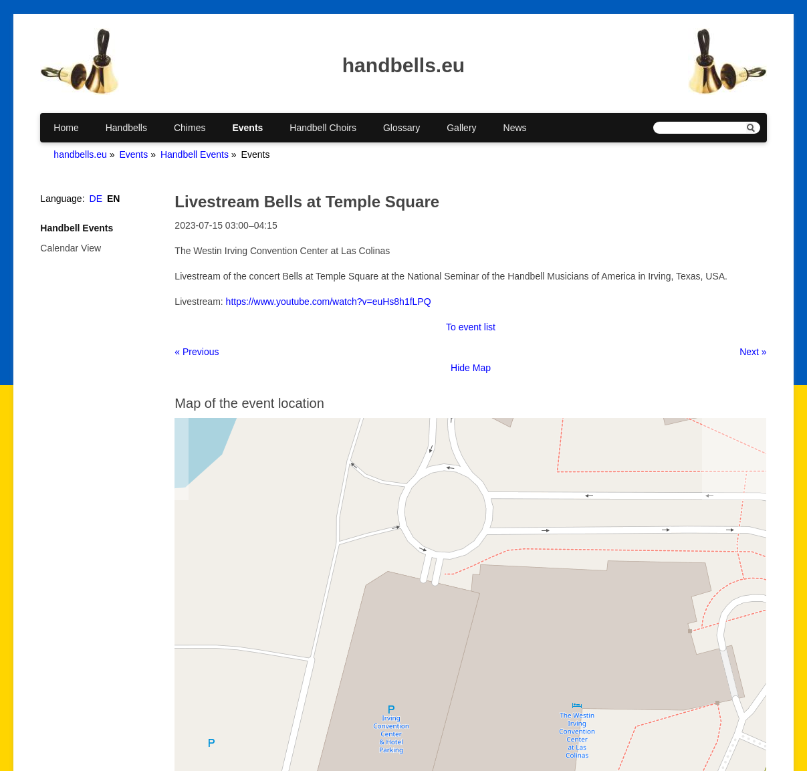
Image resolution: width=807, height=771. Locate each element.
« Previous (197, 351)
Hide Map (471, 367)
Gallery (461, 127)
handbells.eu (79, 154)
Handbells (126, 127)
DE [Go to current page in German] (96, 198)
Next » (752, 351)
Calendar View (70, 248)
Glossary (401, 127)
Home (65, 127)
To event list (470, 327)
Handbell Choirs (323, 127)
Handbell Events (194, 154)
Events (247, 127)
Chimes (189, 127)
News (515, 127)
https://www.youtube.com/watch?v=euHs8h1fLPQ (328, 301)
